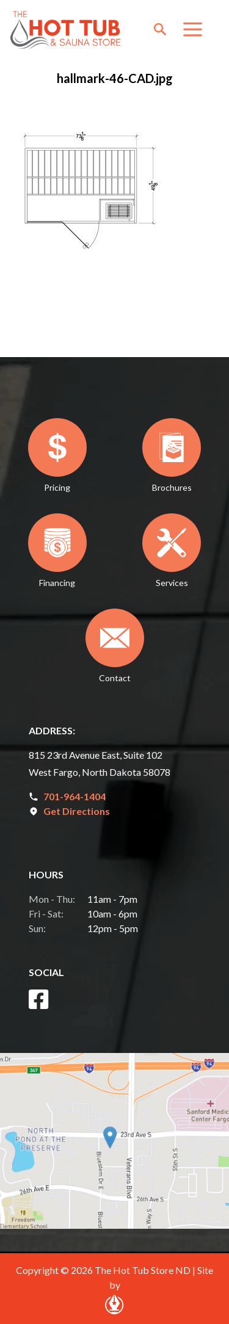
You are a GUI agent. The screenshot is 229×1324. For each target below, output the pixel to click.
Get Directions (76, 811)
